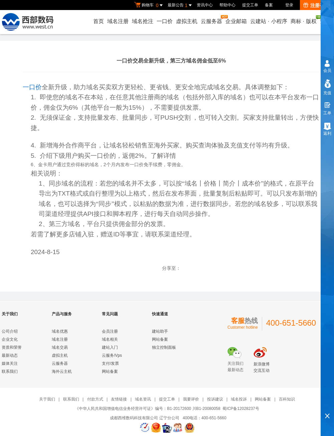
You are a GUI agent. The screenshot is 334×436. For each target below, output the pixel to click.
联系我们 (10, 371)
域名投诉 (239, 399)
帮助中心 (227, 5)
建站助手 (160, 331)
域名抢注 (142, 21)
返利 (327, 133)
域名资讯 (143, 399)
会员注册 (110, 331)
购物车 (149, 5)
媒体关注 (10, 363)
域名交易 (60, 347)
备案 (269, 5)
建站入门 (110, 347)
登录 (289, 5)
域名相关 (110, 339)
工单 (327, 113)
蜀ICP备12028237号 (240, 408)
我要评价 (191, 399)
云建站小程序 (268, 21)
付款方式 (95, 399)
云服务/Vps (112, 355)
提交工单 (250, 5)
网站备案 (110, 371)
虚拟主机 (186, 21)
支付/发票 (110, 363)
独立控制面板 (164, 347)
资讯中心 (205, 5)
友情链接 (119, 399)
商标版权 (304, 19)
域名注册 (118, 21)
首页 (98, 21)
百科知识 (287, 399)
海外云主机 (62, 371)
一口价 (165, 21)
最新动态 (10, 355)
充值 (327, 93)
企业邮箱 (236, 21)
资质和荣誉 (12, 347)
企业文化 (10, 339)
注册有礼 (316, 5)
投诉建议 (215, 399)
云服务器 (212, 19)
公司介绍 (10, 331)
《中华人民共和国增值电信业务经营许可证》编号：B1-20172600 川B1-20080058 (147, 408)
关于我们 (47, 399)
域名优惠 (60, 331)
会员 (327, 70)
